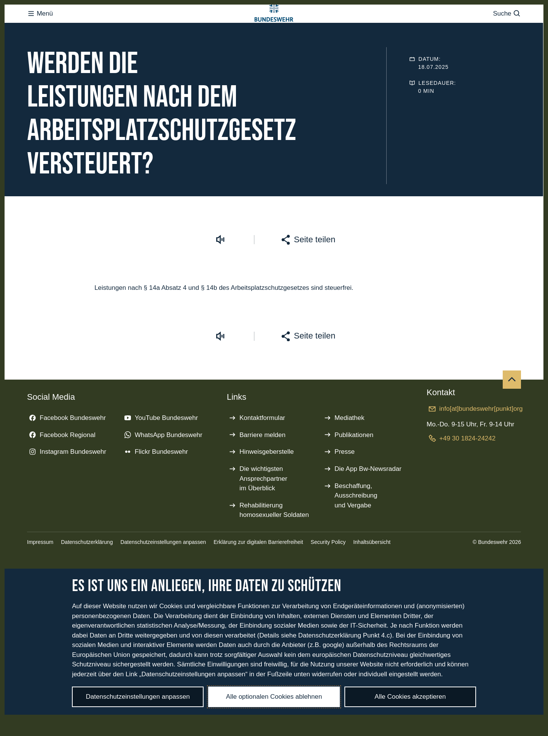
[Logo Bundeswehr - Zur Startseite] (274, 29)
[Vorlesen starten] (220, 270)
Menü (40, 29)
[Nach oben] (512, 410)
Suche (507, 29)
